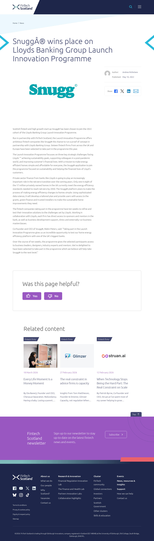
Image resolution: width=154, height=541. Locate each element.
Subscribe (116, 434)
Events (120, 476)
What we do (46, 480)
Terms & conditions (20, 505)
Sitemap (16, 519)
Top (136, 414)
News (22, 23)
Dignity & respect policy (21, 514)
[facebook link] (14, 488)
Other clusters (100, 510)
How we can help (125, 493)
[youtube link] (21, 488)
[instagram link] (21, 495)
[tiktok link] (27, 495)
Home (15, 23)
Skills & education (102, 515)
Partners (98, 498)
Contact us (46, 502)
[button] (130, 6)
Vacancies (45, 498)
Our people (46, 485)
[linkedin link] (34, 488)
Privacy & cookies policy (21, 509)
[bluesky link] (14, 495)
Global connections (103, 489)
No (53, 296)
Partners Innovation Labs (70, 493)
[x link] (27, 488)
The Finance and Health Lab (71, 489)
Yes (31, 296)
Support (121, 489)
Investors (98, 493)
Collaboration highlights (69, 498)
